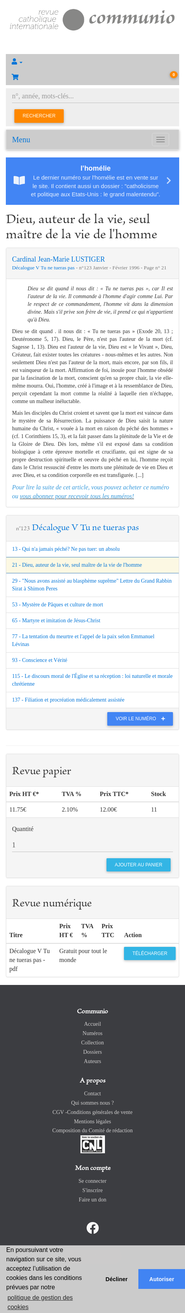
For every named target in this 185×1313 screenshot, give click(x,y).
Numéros (92, 1033)
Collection (92, 1043)
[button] (92, 62)
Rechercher (39, 116)
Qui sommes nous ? (92, 1103)
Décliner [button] (117, 1279)
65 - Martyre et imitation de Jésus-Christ (56, 620)
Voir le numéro (142, 718)
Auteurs (92, 1061)
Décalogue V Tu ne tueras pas (44, 268)
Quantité (22, 829)
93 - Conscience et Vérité (39, 660)
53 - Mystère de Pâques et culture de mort (57, 605)
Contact (92, 1093)
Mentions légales (92, 1121)
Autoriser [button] (161, 1279)
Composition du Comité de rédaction (92, 1130)
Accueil (92, 1024)
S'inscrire (92, 1190)
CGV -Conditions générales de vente (92, 1112)
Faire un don (92, 1200)
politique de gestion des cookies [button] (40, 1302)
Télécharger (150, 953)
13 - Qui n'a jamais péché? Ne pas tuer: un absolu (66, 549)
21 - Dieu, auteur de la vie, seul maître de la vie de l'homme (77, 565)
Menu (21, 139)
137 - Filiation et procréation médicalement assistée (68, 700)
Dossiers (92, 1052)
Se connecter (92, 1181)
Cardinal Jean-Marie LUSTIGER (58, 259)
